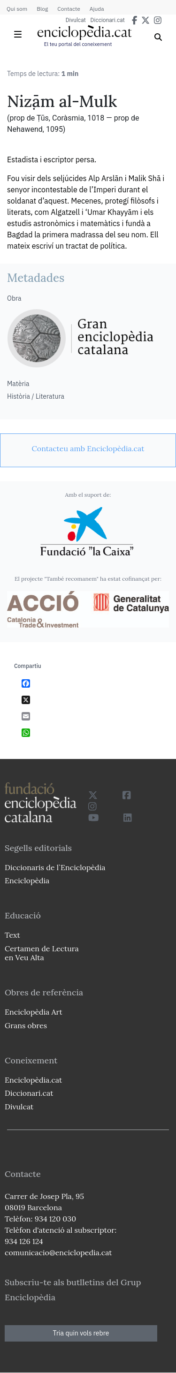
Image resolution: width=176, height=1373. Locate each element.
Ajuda (97, 8)
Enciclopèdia (27, 880)
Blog (42, 8)
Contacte (68, 8)
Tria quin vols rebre (81, 1333)
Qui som (17, 8)
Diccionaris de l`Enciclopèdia (55, 867)
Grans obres (26, 1025)
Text (12, 935)
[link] (88, 448)
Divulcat (76, 20)
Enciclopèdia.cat (33, 1080)
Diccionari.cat (108, 20)
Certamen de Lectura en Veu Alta (42, 953)
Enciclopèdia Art (33, 1011)
